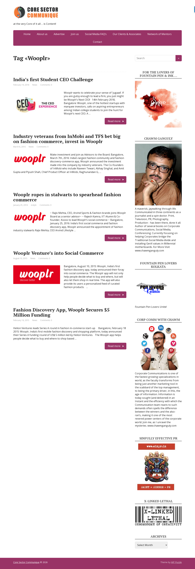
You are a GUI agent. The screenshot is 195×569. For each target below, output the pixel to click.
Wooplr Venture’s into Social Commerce (58, 253)
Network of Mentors (159, 34)
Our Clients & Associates (127, 34)
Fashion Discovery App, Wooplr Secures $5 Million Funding (61, 312)
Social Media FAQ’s (96, 34)
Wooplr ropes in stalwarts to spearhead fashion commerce (67, 197)
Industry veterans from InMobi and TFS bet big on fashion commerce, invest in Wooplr (66, 138)
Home (27, 34)
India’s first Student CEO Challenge (53, 79)
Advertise (59, 34)
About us (42, 34)
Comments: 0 (46, 85)
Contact (97, 42)
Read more (114, 121)
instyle (34, 205)
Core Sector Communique (26, 562)
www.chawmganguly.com (149, 250)
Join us (75, 34)
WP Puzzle (176, 562)
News (34, 85)
